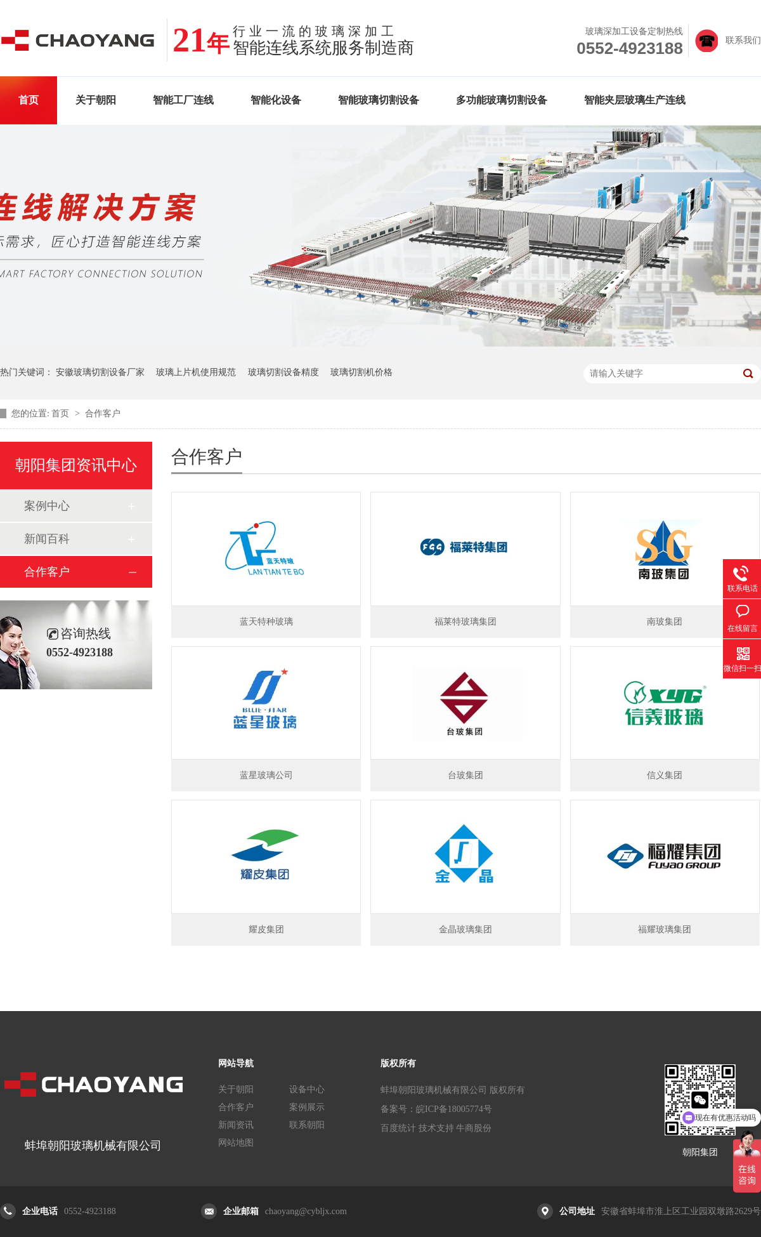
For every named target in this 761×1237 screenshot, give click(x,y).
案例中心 (47, 505)
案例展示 (307, 1107)
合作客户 (102, 413)
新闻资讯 (236, 1125)
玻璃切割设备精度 (283, 372)
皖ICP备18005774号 (454, 1109)
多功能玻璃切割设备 (501, 100)
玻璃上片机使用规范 (196, 372)
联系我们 (743, 40)
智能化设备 (275, 100)
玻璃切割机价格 (361, 372)
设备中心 (307, 1089)
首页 (28, 100)
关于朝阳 (95, 100)
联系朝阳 (307, 1125)
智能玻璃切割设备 (378, 100)
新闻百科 (47, 539)
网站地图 (236, 1143)
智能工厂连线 (183, 100)
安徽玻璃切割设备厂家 (100, 372)
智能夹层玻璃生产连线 (635, 100)
